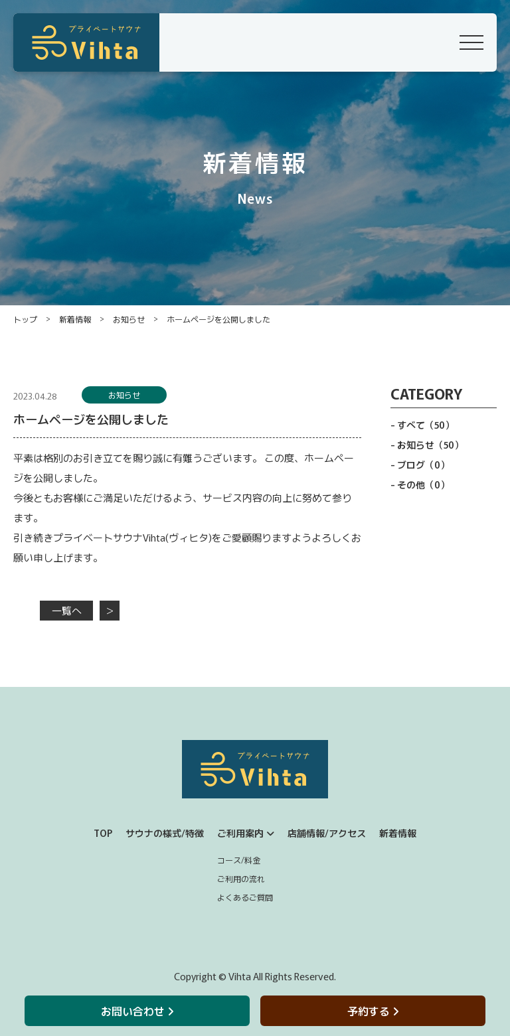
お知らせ (129, 319)
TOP (103, 833)
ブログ (423, 464)
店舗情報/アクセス (327, 833)
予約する (372, 1011)
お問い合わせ (137, 1011)
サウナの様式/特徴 (165, 833)
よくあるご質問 (245, 897)
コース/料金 (238, 859)
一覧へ (67, 610)
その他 (423, 484)
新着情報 (75, 319)
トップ (25, 319)
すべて (425, 424)
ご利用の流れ (241, 878)
